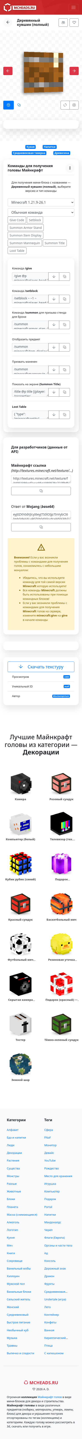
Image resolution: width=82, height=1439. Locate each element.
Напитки (50, 147)
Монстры (13, 1176)
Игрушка (50, 1184)
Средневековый (17, 1315)
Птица (48, 1345)
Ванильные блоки (19, 1292)
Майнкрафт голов (50, 1397)
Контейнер (51, 1315)
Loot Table (17, 251)
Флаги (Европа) (54, 1237)
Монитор (50, 1145)
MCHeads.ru (41, 1383)
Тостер (20, 1040)
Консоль (50, 1261)
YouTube (50, 1160)
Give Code (17, 220)
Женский (13, 1307)
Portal (48, 1207)
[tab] (8, 105)
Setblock (35, 220)
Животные (14, 1191)
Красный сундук (20, 920)
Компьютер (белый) (20, 839)
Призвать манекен (24, 362)
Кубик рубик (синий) (20, 879)
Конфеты (50, 1322)
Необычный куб (17, 1330)
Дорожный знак (55, 1268)
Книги (11, 1253)
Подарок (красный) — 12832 (61, 1002)
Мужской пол (16, 1284)
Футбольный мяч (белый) (20, 962)
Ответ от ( (32, 506)
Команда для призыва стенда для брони (39, 315)
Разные (12, 1184)
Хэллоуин (13, 1276)
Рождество (51, 1168)
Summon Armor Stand (26, 228)
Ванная (49, 1330)
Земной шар (20, 1080)
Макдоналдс (52, 1222)
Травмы (12, 1345)
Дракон (49, 1276)
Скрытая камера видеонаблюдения (20, 1002)
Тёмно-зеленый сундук (61, 1040)
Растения (13, 1160)
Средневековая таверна (29, 153)
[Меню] (73, 7)
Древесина (61, 153)
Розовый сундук (61, 799)
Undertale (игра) (55, 1299)
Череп (48, 1230)
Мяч (10, 1245)
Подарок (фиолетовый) (61, 881)
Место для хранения (58, 1176)
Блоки (11, 1199)
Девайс (49, 1153)
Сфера (48, 1130)
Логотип (12, 1230)
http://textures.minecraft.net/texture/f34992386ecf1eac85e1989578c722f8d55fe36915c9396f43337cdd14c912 (41, 479)
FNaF (47, 1137)
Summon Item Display (25, 235)
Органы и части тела (58, 1245)
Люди (10, 1145)
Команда (22, 268)
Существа (13, 1168)
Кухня (30, 147)
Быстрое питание (18, 1322)
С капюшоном (53, 1353)
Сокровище (15, 1261)
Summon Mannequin (25, 243)
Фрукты (49, 1284)
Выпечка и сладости (20, 1353)
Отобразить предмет (26, 339)
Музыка (12, 1338)
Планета (12, 1207)
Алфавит (12, 1130)
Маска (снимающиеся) (22, 1215)
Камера (20, 799)
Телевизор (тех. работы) (61, 841)
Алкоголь (13, 1222)
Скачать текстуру (41, 667)
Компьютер (52, 1191)
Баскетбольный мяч (62, 920)
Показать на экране (36, 384)
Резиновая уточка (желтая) (61, 962)
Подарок (50, 1199)
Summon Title (55, 243)
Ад (46, 1253)
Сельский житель (18, 1299)
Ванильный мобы (19, 1268)
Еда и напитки (16, 1137)
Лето (47, 1307)
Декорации (14, 1153)
